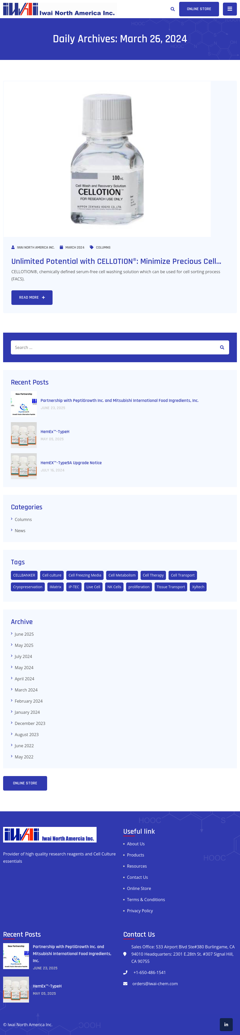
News (20, 530)
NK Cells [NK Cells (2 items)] (114, 586)
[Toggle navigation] (230, 9)
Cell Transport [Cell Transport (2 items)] (183, 575)
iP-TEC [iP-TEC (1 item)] (74, 586)
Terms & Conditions (146, 899)
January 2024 (27, 712)
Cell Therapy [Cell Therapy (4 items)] (153, 575)
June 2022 (24, 746)
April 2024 (24, 679)
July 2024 (23, 656)
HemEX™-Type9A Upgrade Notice (71, 463)
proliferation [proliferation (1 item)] (138, 586)
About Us (136, 844)
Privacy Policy (140, 911)
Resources (137, 866)
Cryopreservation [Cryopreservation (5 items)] (27, 586)
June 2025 (24, 634)
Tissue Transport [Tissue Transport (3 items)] (171, 586)
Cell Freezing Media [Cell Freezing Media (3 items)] (85, 575)
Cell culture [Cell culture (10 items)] (51, 575)
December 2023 (30, 723)
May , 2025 (52, 439)
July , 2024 (53, 470)
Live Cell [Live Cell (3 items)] (93, 586)
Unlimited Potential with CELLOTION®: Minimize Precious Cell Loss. (113, 266)
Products (135, 855)
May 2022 (24, 757)
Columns (100, 247)
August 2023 (27, 734)
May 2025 (24, 645)
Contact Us (137, 877)
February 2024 (29, 701)
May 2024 (24, 667)
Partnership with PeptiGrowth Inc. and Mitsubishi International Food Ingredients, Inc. (120, 400)
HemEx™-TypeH (55, 432)
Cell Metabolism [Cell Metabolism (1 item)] (121, 575)
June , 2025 (53, 408)
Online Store (139, 888)
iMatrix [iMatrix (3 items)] (55, 586)
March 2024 (72, 247)
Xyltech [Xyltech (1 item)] (198, 586)
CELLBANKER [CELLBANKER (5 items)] (24, 575)
